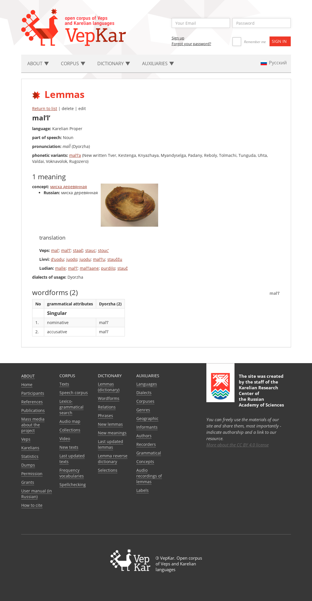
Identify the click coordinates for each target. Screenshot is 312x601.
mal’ (55, 250)
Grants (27, 482)
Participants (32, 393)
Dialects (144, 392)
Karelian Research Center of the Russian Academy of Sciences (261, 396)
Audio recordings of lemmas (149, 475)
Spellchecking (72, 484)
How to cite (31, 505)
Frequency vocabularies (71, 473)
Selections (107, 470)
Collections (69, 430)
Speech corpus (73, 392)
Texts (64, 384)
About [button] (38, 63)
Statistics (29, 456)
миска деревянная (68, 186)
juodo (71, 259)
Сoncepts (145, 461)
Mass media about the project (32, 424)
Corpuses (145, 401)
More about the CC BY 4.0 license (237, 445)
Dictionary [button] (113, 63)
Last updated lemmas (110, 444)
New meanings (112, 433)
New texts (68, 447)
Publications (33, 410)
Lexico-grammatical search (71, 406)
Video (64, 438)
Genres (143, 410)
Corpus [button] (73, 63)
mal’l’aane (89, 268)
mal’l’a (75, 155)
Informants (147, 427)
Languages (146, 384)
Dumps (28, 465)
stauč (122, 268)
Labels (142, 490)
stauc (90, 250)
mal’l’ (66, 250)
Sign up (178, 38)
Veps (25, 439)
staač (78, 250)
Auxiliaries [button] (158, 63)
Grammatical (148, 453)
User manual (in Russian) (36, 493)
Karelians (30, 447)
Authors (144, 435)
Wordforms (108, 398)
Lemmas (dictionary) (108, 386)
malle (60, 268)
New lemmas (110, 424)
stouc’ (103, 250)
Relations (107, 407)
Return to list (44, 108)
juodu (85, 259)
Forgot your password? (191, 43)
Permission (31, 473)
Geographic (147, 418)
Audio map (69, 421)
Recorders (146, 444)
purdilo (108, 268)
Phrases (105, 415)
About (28, 376)
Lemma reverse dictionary (112, 458)
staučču (114, 259)
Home (26, 384)
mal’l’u (99, 259)
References (32, 401)
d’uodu (57, 259)
